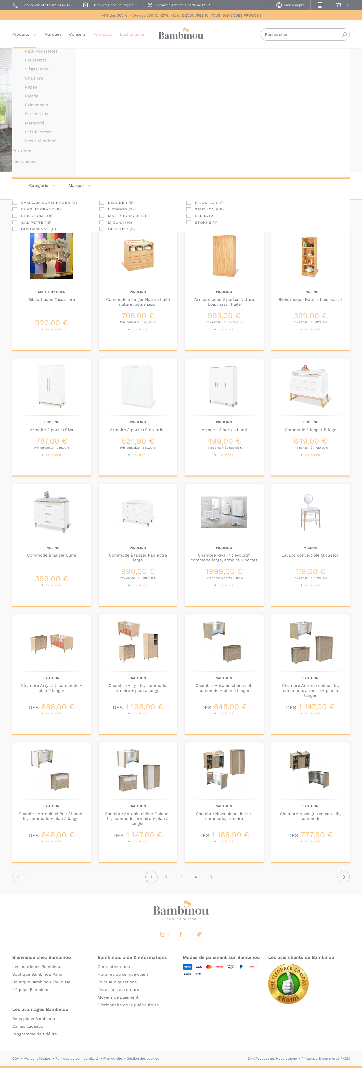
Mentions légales (37, 1058)
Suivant (344, 877)
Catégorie (38, 185)
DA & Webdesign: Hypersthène (272, 1058)
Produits (20, 34)
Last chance (132, 34)
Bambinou (181, 34)
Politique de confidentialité (77, 1058)
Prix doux (102, 34)
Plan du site (112, 1058)
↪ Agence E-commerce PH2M (326, 1058)
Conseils (77, 34)
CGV (15, 1058)
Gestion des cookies (143, 1058)
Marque (76, 185)
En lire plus (204, 133)
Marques (52, 34)
